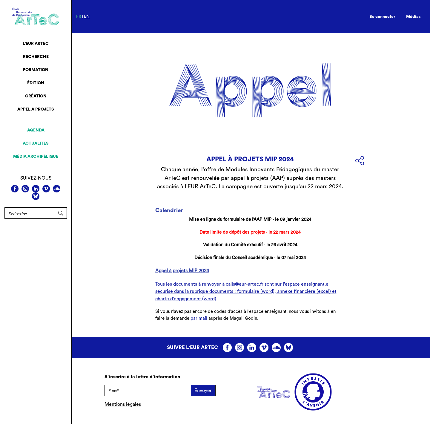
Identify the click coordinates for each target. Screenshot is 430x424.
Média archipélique (35, 156)
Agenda (35, 130)
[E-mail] (148, 390)
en (87, 16)
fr (78, 16)
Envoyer (203, 390)
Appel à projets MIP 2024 (182, 270)
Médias (413, 17)
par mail (199, 318)
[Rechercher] (29, 213)
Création (36, 96)
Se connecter (382, 17)
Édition (35, 83)
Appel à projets (35, 109)
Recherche (36, 57)
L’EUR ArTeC (36, 44)
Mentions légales (123, 404)
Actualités (36, 143)
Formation (35, 70)
